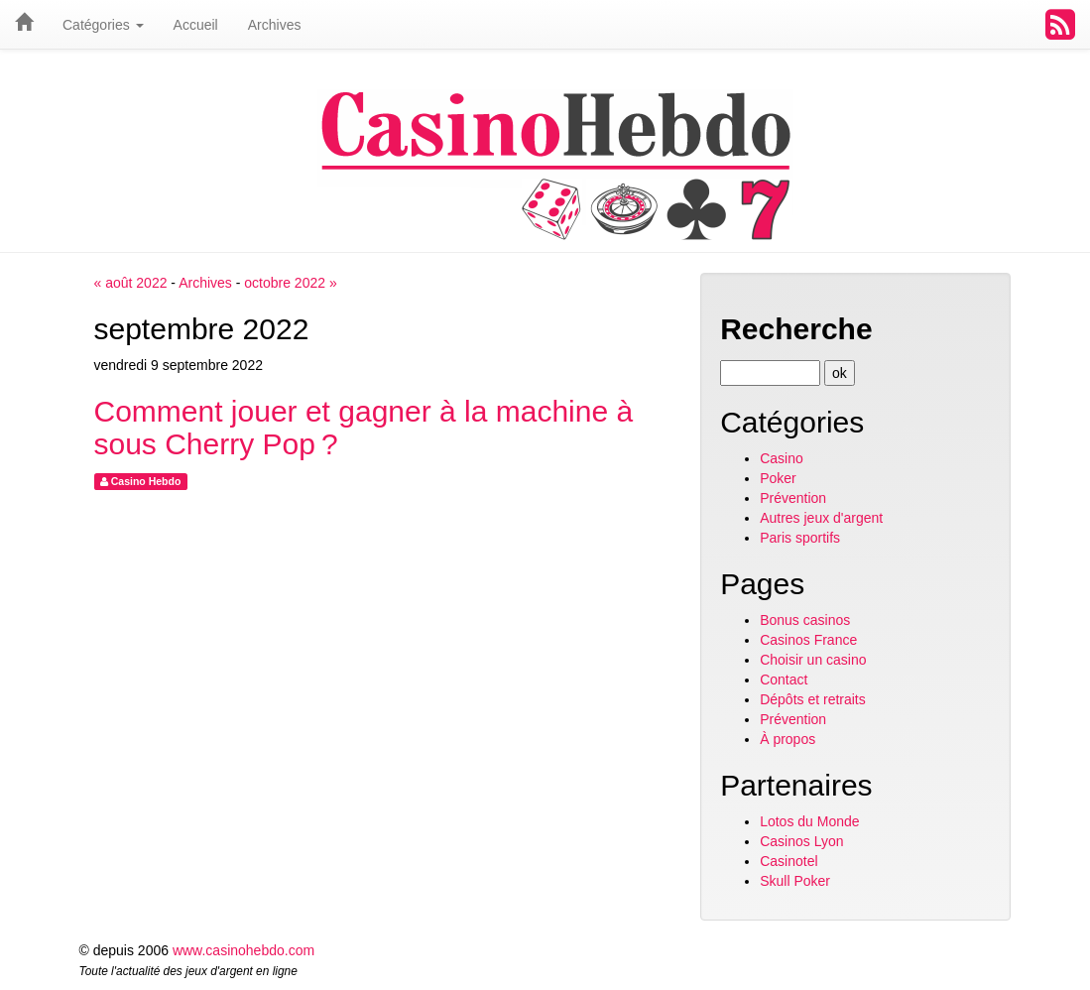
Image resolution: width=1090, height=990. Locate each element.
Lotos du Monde (809, 821)
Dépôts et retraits (813, 699)
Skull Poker (795, 881)
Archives (205, 283)
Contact (783, 679)
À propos (787, 739)
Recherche (796, 328)
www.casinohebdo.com (243, 950)
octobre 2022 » (290, 283)
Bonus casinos (805, 620)
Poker (778, 478)
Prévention (793, 498)
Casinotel (788, 861)
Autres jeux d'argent (821, 518)
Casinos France (808, 640)
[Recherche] (770, 373)
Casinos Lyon (801, 841)
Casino (781, 458)
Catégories (103, 25)
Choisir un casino (813, 660)
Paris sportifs (800, 538)
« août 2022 (131, 283)
